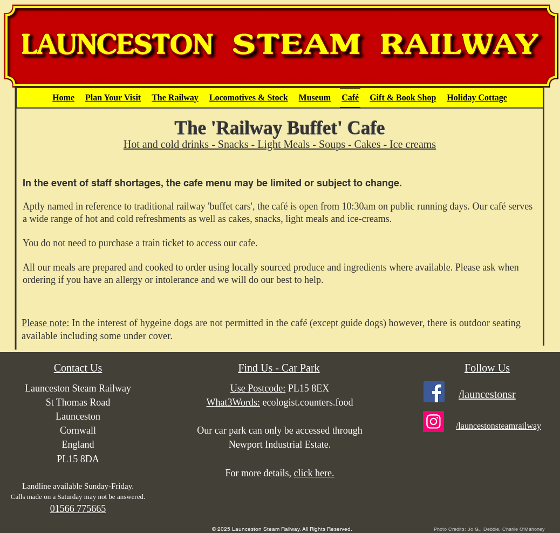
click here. (314, 473)
